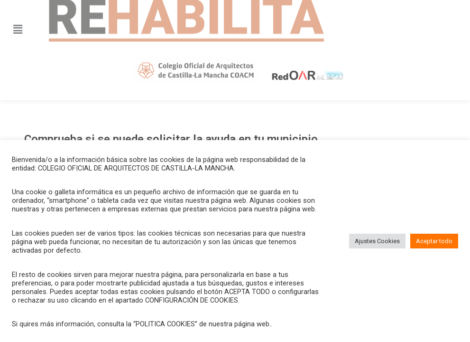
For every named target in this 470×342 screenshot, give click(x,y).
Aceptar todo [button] (434, 241)
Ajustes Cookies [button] (377, 241)
